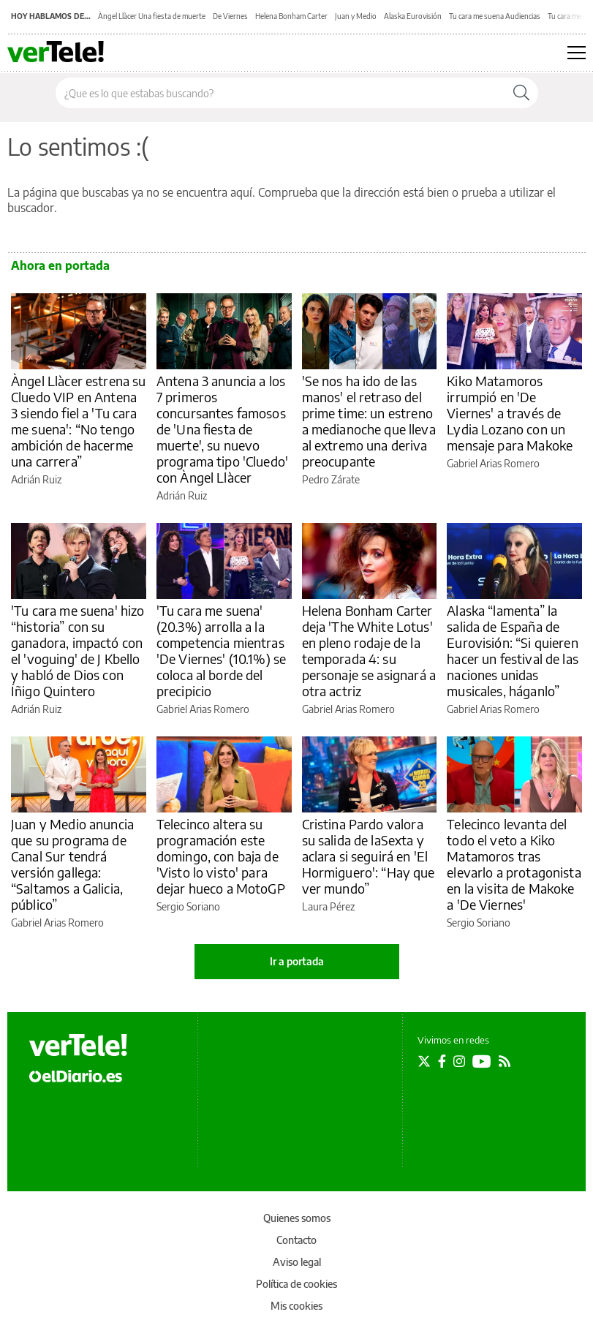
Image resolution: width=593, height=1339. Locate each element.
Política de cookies (296, 1284)
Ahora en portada (60, 265)
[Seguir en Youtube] (481, 1061)
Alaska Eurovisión (413, 16)
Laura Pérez (328, 906)
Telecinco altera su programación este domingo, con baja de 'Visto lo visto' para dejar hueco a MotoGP (220, 856)
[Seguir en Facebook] (442, 1061)
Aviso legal (297, 1262)
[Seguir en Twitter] (424, 1061)
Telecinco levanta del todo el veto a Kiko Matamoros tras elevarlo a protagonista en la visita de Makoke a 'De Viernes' (514, 864)
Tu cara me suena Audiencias (494, 16)
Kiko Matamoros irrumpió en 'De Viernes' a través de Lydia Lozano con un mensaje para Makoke (510, 412)
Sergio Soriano (188, 906)
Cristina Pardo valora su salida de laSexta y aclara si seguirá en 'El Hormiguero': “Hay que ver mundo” (368, 856)
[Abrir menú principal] (576, 52)
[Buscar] (521, 93)
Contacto (296, 1240)
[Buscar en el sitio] (280, 93)
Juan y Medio (356, 16)
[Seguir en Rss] (504, 1061)
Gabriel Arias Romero (493, 463)
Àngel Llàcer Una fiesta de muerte (151, 16)
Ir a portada (297, 961)
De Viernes (230, 16)
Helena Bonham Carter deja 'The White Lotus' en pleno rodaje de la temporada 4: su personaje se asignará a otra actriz (369, 650)
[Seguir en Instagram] (459, 1061)
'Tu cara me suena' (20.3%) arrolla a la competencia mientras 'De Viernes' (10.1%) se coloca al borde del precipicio (221, 650)
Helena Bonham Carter (291, 16)
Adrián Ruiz (36, 479)
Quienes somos (297, 1218)
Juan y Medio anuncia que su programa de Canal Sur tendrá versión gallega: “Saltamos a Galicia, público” (72, 864)
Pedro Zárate (331, 479)
